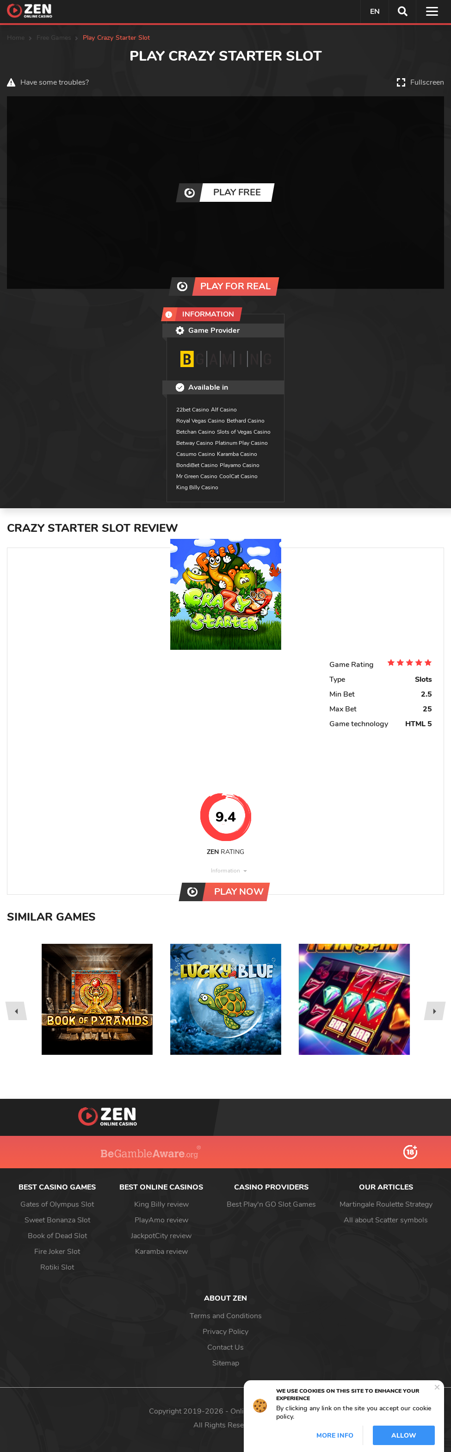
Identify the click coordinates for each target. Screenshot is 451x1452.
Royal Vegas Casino (200, 421)
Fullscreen (427, 82)
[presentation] (16, 1011)
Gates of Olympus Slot (57, 1204)
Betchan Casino (195, 432)
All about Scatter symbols (386, 1220)
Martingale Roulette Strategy (386, 1204)
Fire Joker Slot (57, 1251)
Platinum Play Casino (241, 443)
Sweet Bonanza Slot (57, 1220)
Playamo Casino (239, 465)
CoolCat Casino (238, 476)
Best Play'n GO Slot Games (271, 1204)
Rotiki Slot (57, 1267)
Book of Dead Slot (57, 1236)
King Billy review (161, 1204)
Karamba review (161, 1251)
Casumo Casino (195, 454)
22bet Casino (192, 409)
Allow (403, 1435)
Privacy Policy (225, 1332)
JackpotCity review (161, 1236)
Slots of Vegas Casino (244, 432)
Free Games (54, 37)
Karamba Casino (237, 454)
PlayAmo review (161, 1220)
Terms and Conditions (226, 1316)
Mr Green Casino (196, 476)
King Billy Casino (197, 487)
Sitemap (225, 1363)
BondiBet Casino (197, 465)
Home (16, 37)
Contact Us (225, 1347)
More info (334, 1435)
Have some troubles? (54, 82)
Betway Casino (194, 443)
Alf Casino (224, 409)
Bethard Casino (246, 421)
